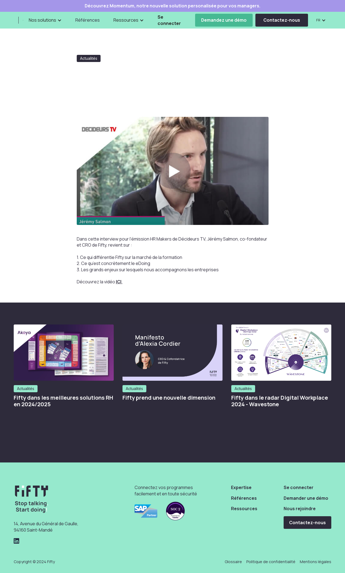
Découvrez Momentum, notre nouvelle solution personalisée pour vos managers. (172, 6)
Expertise (241, 487)
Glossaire (233, 561)
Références (87, 20)
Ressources (244, 509)
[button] (45, 20)
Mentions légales (315, 561)
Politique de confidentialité (270, 561)
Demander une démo (306, 498)
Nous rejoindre (300, 509)
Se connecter (169, 20)
